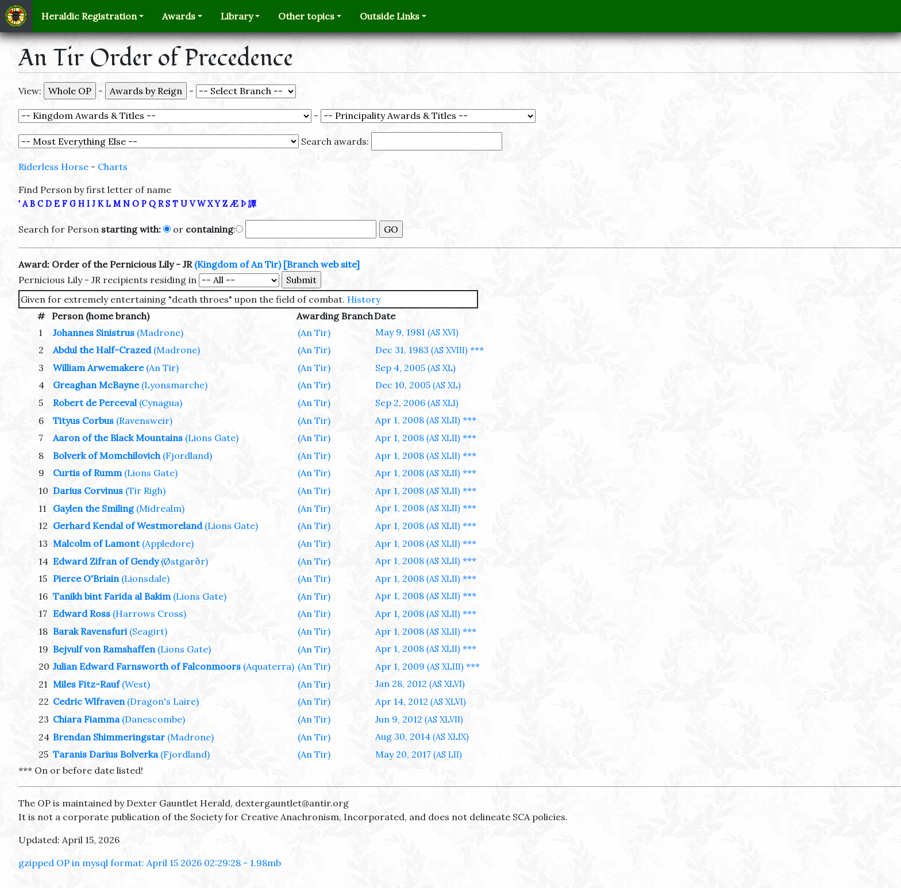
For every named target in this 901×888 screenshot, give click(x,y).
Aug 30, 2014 (422, 736)
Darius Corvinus (88, 490)
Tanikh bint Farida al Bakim (112, 596)
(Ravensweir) (144, 420)
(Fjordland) (187, 455)
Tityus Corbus (83, 420)
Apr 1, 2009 (419, 666)
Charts (113, 166)
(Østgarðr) (184, 561)
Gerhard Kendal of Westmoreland (127, 525)
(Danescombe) (153, 719)
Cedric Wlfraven (89, 701)
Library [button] (237, 16)
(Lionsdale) (145, 578)
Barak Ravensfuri (90, 631)
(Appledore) (168, 543)
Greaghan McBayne (96, 385)
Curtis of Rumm (87, 472)
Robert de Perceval (95, 402)
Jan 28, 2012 (420, 683)
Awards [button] (178, 16)
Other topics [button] (306, 16)
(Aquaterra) (268, 666)
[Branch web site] (321, 264)
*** (477, 350)
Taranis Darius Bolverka (105, 754)
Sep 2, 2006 (417, 402)
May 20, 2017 (418, 754)
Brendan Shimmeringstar (109, 737)
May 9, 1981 (417, 332)
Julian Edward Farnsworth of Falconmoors (147, 666)
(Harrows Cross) (149, 613)
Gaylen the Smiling (93, 508)
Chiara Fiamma (86, 719)
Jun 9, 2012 (419, 719)
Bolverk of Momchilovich (106, 455)
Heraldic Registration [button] (89, 16)
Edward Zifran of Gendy (106, 561)
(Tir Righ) (145, 490)
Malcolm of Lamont (96, 543)
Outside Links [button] (389, 16)
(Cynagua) (160, 402)
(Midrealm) (160, 508)
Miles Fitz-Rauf (86, 684)
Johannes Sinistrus (93, 332)
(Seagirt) (148, 631)
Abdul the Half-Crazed (102, 350)
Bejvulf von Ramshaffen (104, 649)
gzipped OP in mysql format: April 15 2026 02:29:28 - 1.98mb (149, 862)
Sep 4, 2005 (415, 367)
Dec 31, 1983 (421, 350)
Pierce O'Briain (86, 578)
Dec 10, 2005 (418, 385)
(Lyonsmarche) (174, 385)
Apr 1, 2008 (417, 420)
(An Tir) (314, 332)
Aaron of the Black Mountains (118, 437)
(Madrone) (160, 332)
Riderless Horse (53, 166)
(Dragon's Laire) (163, 701)
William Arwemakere (98, 367)
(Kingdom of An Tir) (237, 264)
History (363, 299)
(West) (136, 684)
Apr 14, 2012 (420, 701)
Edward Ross (81, 613)
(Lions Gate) (211, 437)
